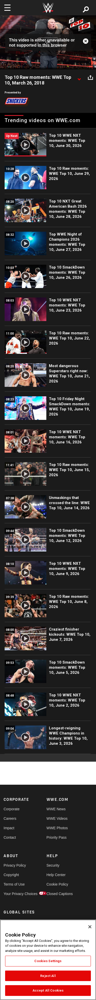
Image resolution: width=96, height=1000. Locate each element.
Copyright (11, 875)
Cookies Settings (47, 961)
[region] (48, 960)
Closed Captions (57, 894)
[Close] (89, 926)
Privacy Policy (14, 865)
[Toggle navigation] (7, 8)
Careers (10, 818)
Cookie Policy (57, 884)
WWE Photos (57, 828)
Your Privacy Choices (14, 894)
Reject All (48, 976)
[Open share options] (90, 77)
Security (53, 865)
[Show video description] (79, 77)
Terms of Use (14, 884)
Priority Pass (57, 837)
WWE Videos (57, 818)
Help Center (56, 875)
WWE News (56, 809)
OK (47, 42)
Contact (10, 837)
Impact (9, 828)
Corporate (11, 809)
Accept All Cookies (48, 990)
